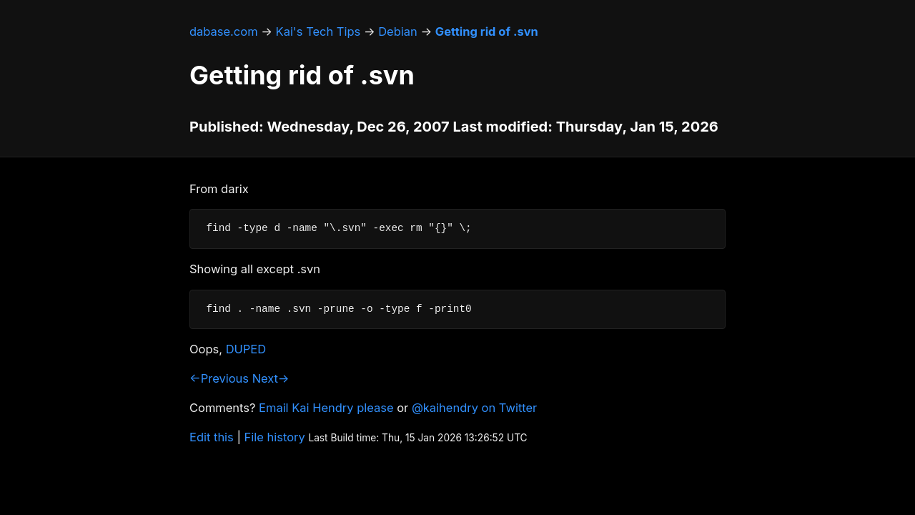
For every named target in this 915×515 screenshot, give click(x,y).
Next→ (271, 378)
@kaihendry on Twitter (474, 408)
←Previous (219, 378)
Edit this (211, 437)
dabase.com (223, 31)
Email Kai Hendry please (326, 408)
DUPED (246, 349)
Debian (397, 31)
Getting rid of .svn (486, 31)
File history (274, 437)
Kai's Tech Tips (318, 31)
